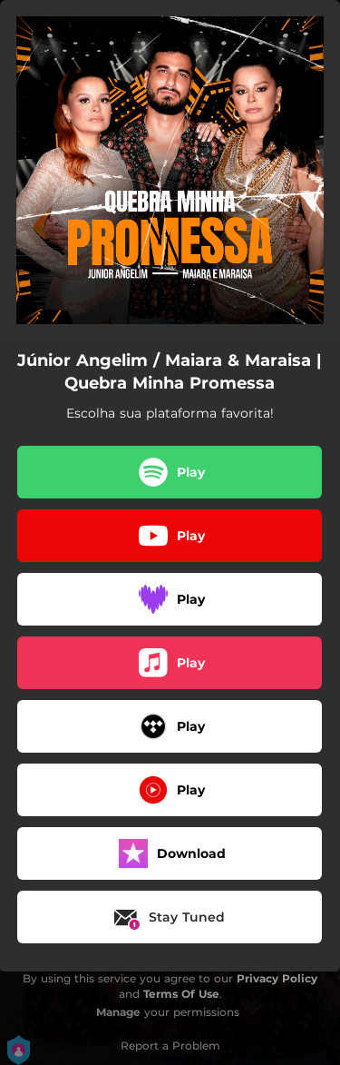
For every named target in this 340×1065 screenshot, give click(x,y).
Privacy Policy (277, 978)
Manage (118, 1012)
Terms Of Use (181, 994)
